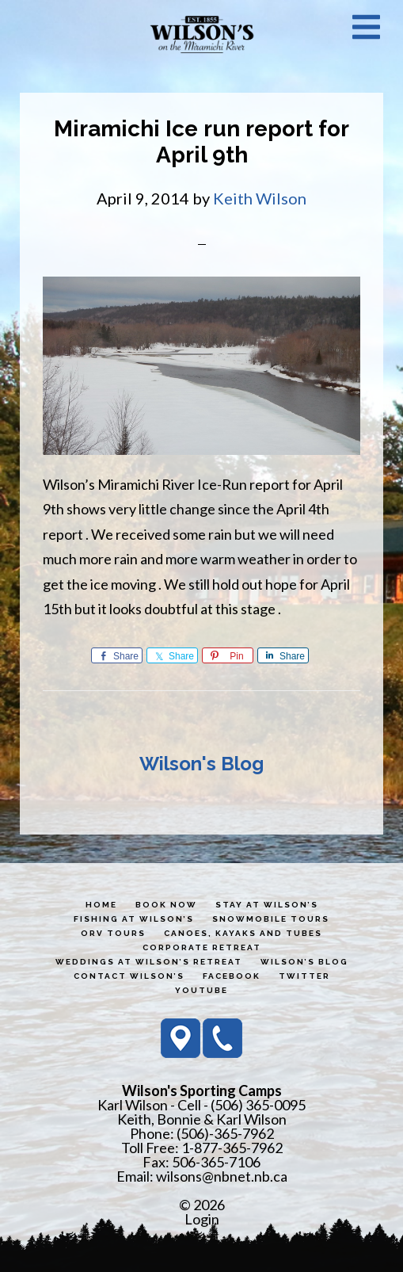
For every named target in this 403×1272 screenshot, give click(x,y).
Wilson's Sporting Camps (202, 34)
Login (201, 1219)
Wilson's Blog (201, 763)
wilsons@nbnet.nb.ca (221, 1176)
